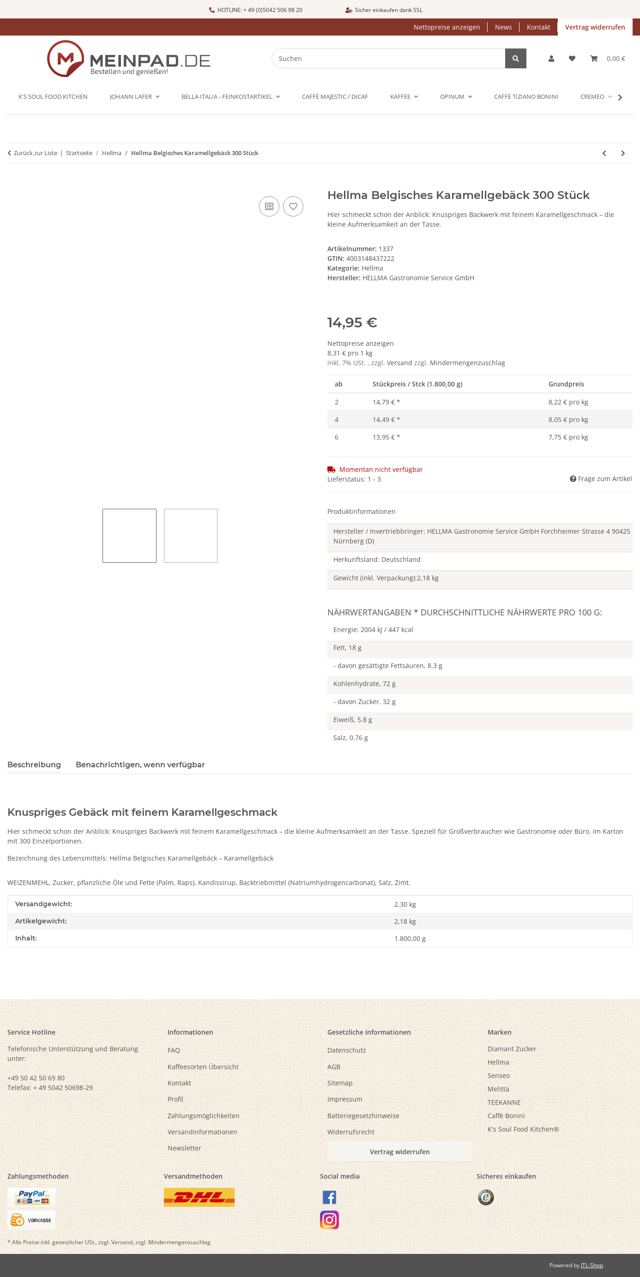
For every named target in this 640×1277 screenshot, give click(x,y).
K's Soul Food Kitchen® (523, 1129)
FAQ (174, 1050)
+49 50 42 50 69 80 (36, 1077)
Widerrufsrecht (350, 1131)
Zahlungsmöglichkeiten (204, 1115)
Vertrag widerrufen (595, 27)
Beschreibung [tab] (34, 764)
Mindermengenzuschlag (467, 362)
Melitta (498, 1088)
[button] (551, 58)
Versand (400, 362)
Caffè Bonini (506, 1115)
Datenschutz (346, 1050)
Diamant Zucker (512, 1048)
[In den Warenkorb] (14, 184)
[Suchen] (395, 58)
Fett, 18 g (347, 647)
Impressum (344, 1099)
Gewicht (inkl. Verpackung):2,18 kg (386, 577)
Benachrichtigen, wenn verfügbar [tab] (140, 764)
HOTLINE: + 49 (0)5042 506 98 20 (255, 10)
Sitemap (340, 1082)
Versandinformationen (202, 1131)
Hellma (372, 268)
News (503, 27)
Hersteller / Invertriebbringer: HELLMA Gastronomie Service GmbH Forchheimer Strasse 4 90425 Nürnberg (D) (481, 536)
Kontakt (538, 27)
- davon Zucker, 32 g (364, 701)
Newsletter (184, 1148)
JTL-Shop (592, 1265)
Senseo (499, 1075)
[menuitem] (560, 1049)
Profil (175, 1099)
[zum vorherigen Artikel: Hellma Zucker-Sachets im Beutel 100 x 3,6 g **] (604, 153)
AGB (333, 1066)
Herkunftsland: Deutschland (377, 559)
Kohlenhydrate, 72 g (364, 683)
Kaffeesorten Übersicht (203, 1066)
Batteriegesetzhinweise (363, 1115)
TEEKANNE (504, 1102)
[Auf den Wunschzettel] (293, 206)
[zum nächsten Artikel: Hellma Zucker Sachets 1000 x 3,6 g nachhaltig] (623, 153)
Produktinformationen (361, 511)
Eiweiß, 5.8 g (352, 719)
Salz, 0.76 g (350, 737)
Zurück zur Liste (35, 153)
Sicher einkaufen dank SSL (384, 10)
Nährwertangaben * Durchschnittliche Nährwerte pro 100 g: (464, 612)
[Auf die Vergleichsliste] (269, 206)
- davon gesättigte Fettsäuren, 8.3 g (387, 665)
